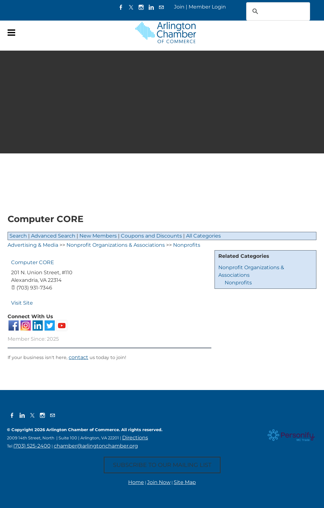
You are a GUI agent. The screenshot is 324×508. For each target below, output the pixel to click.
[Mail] (161, 7)
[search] (269, 11)
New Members (98, 236)
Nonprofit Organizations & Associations (115, 245)
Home (136, 482)
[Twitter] (131, 7)
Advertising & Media (33, 245)
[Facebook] (120, 7)
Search (18, 236)
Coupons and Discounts (151, 236)
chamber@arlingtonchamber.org (96, 446)
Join (179, 7)
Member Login (207, 7)
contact (78, 357)
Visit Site (22, 303)
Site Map (185, 482)
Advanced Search (53, 236)
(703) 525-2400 (32, 446)
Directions (135, 438)
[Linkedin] (151, 7)
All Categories (203, 236)
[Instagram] (141, 7)
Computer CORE (32, 262)
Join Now (159, 482)
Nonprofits (238, 283)
